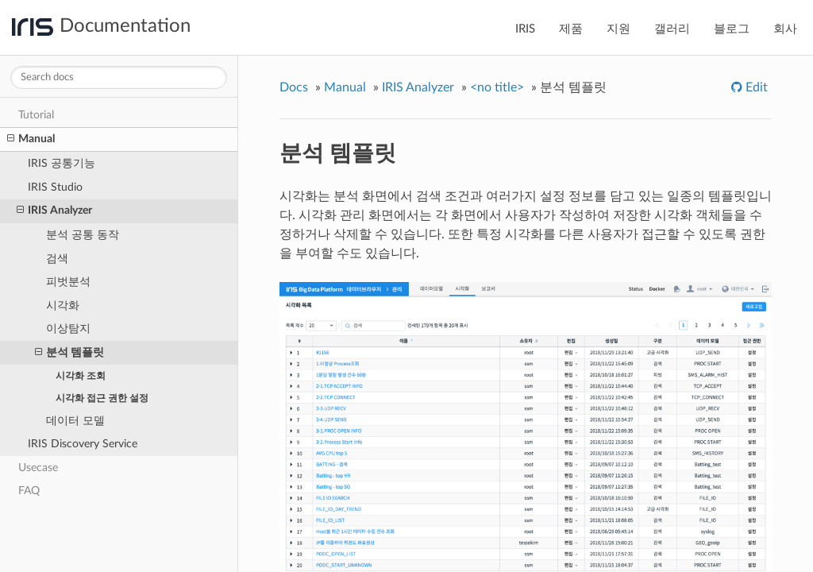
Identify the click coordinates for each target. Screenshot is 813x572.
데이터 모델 (75, 421)
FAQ (29, 491)
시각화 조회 (81, 376)
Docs (293, 87)
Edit (755, 87)
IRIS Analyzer (54, 210)
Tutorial (36, 115)
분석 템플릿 (69, 353)
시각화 (62, 305)
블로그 (731, 29)
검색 (57, 259)
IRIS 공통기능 (61, 163)
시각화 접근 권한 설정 (102, 398)
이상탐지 (68, 328)
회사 (785, 29)
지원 (618, 29)
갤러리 (672, 29)
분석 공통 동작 (82, 235)
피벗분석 (68, 282)
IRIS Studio (55, 187)
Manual (31, 139)
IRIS (525, 29)
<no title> (497, 87)
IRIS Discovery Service (82, 444)
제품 (571, 29)
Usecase (38, 467)
